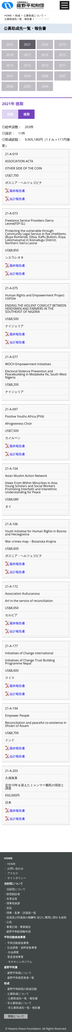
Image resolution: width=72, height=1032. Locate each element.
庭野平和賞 (10, 967)
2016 (44, 55)
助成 (6, 983)
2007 (62, 76)
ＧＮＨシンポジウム (20, 961)
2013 (27, 65)
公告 (9, 922)
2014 (9, 65)
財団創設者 (13, 894)
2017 (27, 55)
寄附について (16, 1016)
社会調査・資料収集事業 (22, 947)
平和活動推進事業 (15, 937)
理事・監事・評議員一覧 (21, 913)
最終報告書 (17, 191)
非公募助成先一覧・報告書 (24, 1007)
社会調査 (13, 952)
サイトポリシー (16, 878)
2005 (27, 86)
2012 (44, 65)
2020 (44, 44)
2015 (62, 55)
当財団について (13, 883)
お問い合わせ (15, 868)
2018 (9, 55)
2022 (9, 44)
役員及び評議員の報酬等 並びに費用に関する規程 (36, 917)
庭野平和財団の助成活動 (22, 989)
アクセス (12, 873)
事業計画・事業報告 (19, 927)
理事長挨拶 (13, 903)
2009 (27, 76)
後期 (26, 114)
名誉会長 (12, 898)
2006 (9, 86)
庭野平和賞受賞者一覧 (20, 977)
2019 (62, 44)
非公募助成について (19, 1003)
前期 (10, 114)
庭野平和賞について (19, 973)
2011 (62, 65)
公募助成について (18, 993)
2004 (44, 86)
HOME (8, 858)
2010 (9, 76)
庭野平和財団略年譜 (19, 931)
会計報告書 (17, 199)
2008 (44, 76)
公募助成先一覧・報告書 (23, 998)
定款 (9, 908)
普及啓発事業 (15, 957)
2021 (27, 44)
